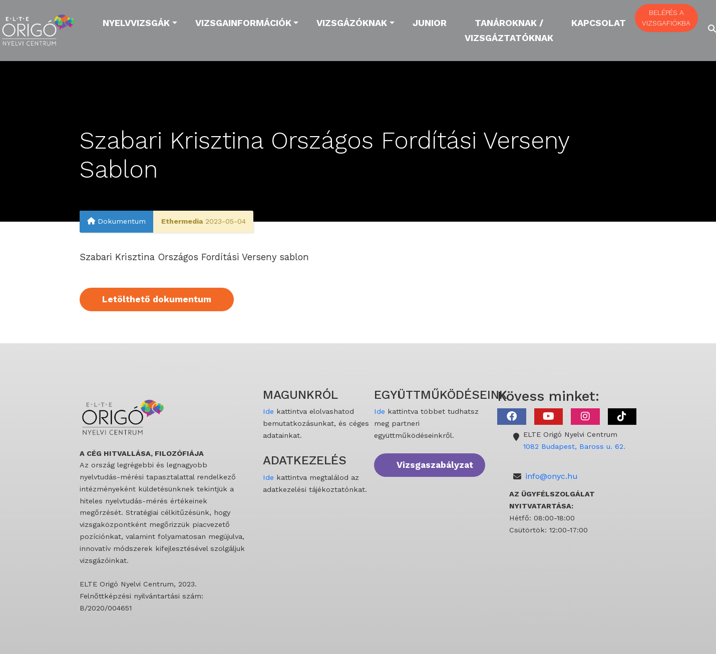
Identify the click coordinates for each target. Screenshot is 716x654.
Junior (430, 23)
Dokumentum (116, 222)
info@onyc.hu (551, 476)
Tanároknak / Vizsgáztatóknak (509, 30)
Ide (268, 411)
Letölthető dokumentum (156, 299)
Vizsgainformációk (243, 23)
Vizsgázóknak (351, 23)
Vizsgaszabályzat (435, 465)
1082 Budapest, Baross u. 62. (574, 446)
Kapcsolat (598, 23)
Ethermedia (182, 222)
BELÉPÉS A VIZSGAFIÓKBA (666, 18)
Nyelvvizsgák (136, 23)
